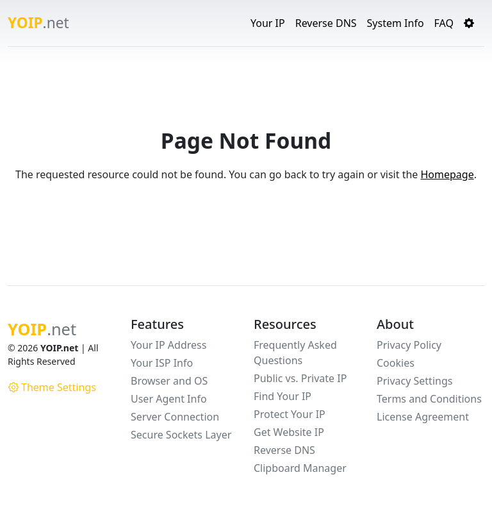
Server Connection (175, 417)
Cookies (395, 363)
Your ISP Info (162, 363)
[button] (469, 23)
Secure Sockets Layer (181, 435)
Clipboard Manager (300, 468)
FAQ (444, 23)
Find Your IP (282, 396)
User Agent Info (169, 399)
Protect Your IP (289, 414)
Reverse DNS (326, 23)
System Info (395, 23)
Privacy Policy (409, 345)
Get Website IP (289, 432)
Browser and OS (169, 381)
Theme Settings (52, 387)
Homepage (446, 174)
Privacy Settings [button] (414, 381)
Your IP (267, 23)
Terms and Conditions (429, 399)
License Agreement (423, 417)
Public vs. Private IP (300, 378)
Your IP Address (168, 345)
